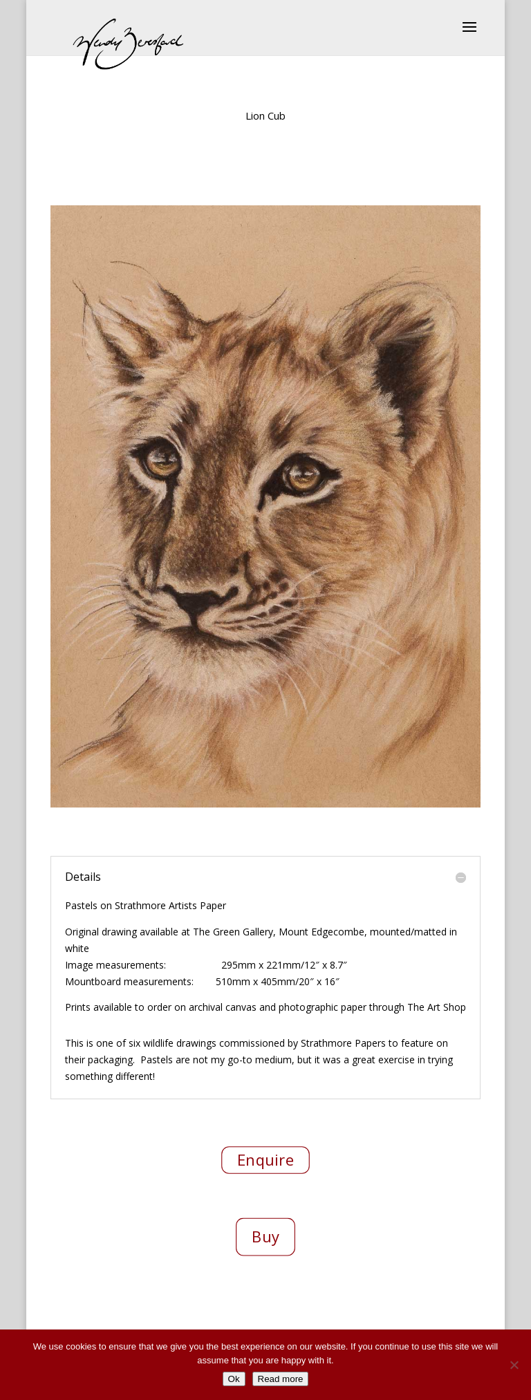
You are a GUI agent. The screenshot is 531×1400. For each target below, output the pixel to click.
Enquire (265, 1159)
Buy (265, 1236)
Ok (234, 1379)
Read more (281, 1379)
